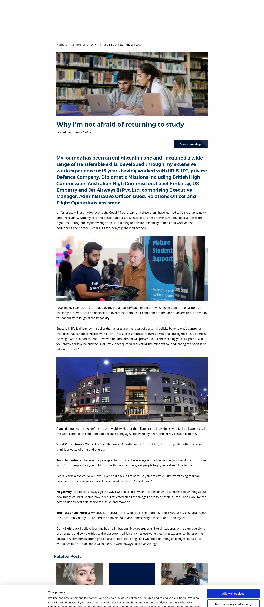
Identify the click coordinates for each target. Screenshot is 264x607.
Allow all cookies (233, 572)
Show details (56, 599)
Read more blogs (190, 144)
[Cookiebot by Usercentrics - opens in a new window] (24, 600)
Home (60, 44)
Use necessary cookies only (233, 582)
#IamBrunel (77, 44)
